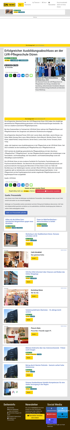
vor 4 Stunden (29, 276)
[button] (21, 5)
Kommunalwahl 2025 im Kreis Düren (62, 5)
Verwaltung (21, 12)
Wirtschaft (19, 227)
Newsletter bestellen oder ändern (34, 417)
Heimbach (8, 227)
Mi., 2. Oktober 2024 (10, 226)
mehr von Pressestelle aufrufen (16, 213)
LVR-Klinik (8, 65)
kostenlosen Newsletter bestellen (48, 191)
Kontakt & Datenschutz (14, 416)
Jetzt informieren (39, 45)
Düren (16, 12)
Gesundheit (14, 60)
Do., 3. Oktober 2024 (10, 58)
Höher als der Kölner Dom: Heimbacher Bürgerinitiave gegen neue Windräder (19, 221)
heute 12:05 (29, 314)
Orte (44, 2)
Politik (14, 227)
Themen (35, 2)
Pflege (15, 65)
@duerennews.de (52, 410)
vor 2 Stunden (17, 10)
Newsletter (51, 4)
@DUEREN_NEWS (63, 410)
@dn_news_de (62, 415)
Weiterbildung (23, 60)
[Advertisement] (35, 31)
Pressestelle (9, 67)
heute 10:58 (29, 387)
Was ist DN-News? (13, 411)
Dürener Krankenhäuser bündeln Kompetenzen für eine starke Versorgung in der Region (45, 383)
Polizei (33, 316)
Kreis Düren (33, 354)
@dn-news (51, 414)
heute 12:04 (29, 352)
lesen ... (29, 244)
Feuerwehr (44, 225)
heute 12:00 (29, 369)
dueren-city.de (63, 250)
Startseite (28, 4)
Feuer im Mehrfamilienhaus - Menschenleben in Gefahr (47, 220)
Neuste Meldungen (13, 409)
